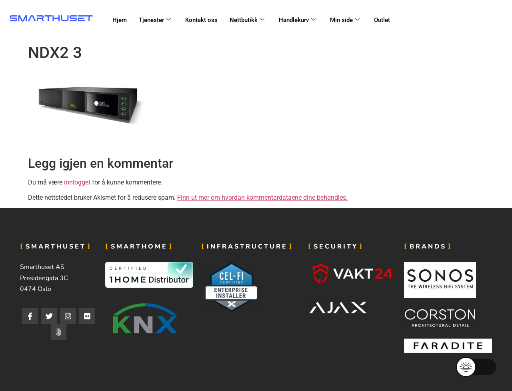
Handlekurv (297, 20)
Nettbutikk (247, 20)
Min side (345, 20)
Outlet (382, 20)
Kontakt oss (201, 20)
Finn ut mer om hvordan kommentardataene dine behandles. (262, 197)
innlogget (77, 182)
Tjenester (155, 20)
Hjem (119, 20)
